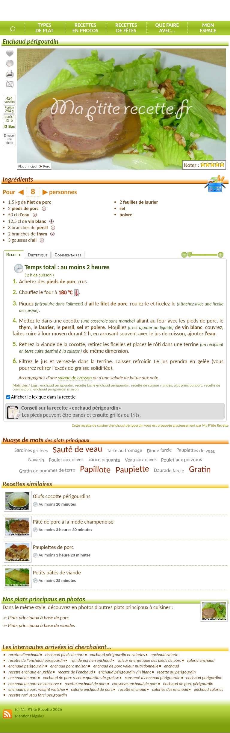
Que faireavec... (167, 27)
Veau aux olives (140, 460)
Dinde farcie (159, 450)
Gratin (200, 469)
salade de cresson (75, 378)
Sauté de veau (77, 449)
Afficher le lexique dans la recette (40, 397)
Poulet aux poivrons (181, 459)
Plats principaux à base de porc (38, 618)
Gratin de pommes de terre (47, 470)
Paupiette (132, 469)
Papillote (95, 469)
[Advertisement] (160, 11)
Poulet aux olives (66, 459)
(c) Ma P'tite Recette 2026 (38, 709)
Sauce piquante (104, 459)
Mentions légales (29, 716)
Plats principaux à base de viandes (41, 625)
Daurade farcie (169, 470)
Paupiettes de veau (196, 450)
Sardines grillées (31, 450)
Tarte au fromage (124, 450)
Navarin (36, 459)
